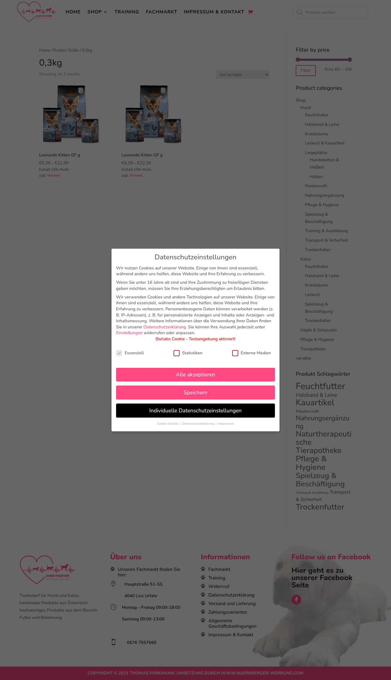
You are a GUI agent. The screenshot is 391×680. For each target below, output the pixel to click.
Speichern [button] (195, 392)
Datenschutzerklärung (165, 327)
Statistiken (188, 353)
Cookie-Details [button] (168, 423)
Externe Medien (251, 353)
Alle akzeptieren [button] (195, 374)
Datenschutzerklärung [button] (198, 423)
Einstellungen (129, 333)
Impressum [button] (226, 423)
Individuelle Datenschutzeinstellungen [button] (195, 410)
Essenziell (130, 353)
